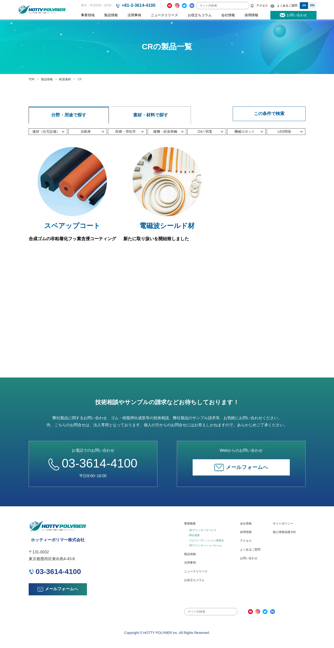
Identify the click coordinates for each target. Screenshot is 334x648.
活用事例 (134, 15)
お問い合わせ (248, 558)
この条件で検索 (269, 113)
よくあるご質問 (250, 549)
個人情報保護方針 (284, 532)
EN (312, 5)
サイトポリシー (283, 523)
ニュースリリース (164, 15)
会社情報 (228, 15)
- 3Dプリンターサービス (202, 530)
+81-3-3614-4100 (138, 5)
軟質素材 (65, 79)
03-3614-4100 (92, 463)
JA (304, 5)
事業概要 (190, 523)
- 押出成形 (194, 535)
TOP (31, 79)
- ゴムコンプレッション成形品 (206, 540)
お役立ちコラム (200, 15)
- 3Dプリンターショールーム (205, 545)
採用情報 (251, 15)
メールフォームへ (241, 467)
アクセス (246, 540)
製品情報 (111, 15)
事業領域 (87, 15)
